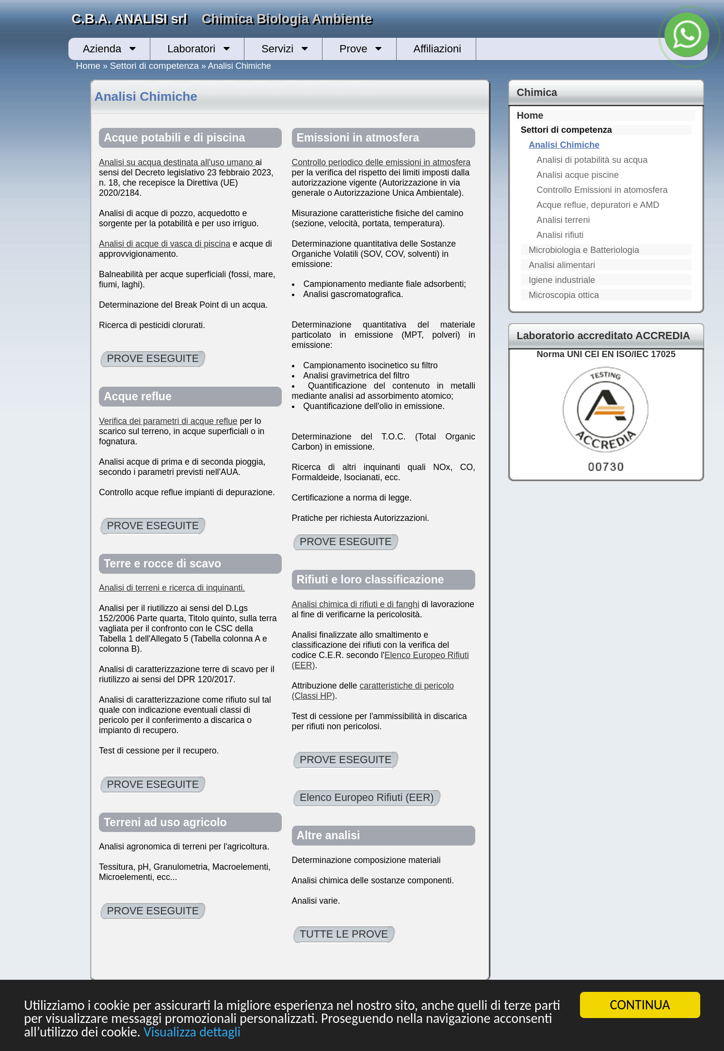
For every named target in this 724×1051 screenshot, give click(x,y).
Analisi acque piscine (578, 175)
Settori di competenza (154, 66)
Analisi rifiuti (560, 235)
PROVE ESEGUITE (153, 358)
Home (88, 66)
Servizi (277, 49)
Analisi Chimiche (564, 145)
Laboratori (191, 49)
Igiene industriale (562, 280)
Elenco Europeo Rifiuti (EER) (367, 797)
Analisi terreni (563, 220)
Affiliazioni (437, 49)
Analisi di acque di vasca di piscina (164, 244)
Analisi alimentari (562, 265)
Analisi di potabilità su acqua (592, 160)
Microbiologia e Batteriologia (584, 250)
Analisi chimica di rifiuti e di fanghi (355, 604)
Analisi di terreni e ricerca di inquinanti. (172, 588)
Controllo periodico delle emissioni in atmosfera (381, 162)
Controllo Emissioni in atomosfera (602, 190)
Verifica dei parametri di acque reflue (168, 421)
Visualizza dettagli (192, 1032)
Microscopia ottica (564, 295)
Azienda (102, 49)
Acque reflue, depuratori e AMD (598, 205)
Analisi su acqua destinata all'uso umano (177, 162)
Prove (353, 49)
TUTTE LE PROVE (344, 934)
